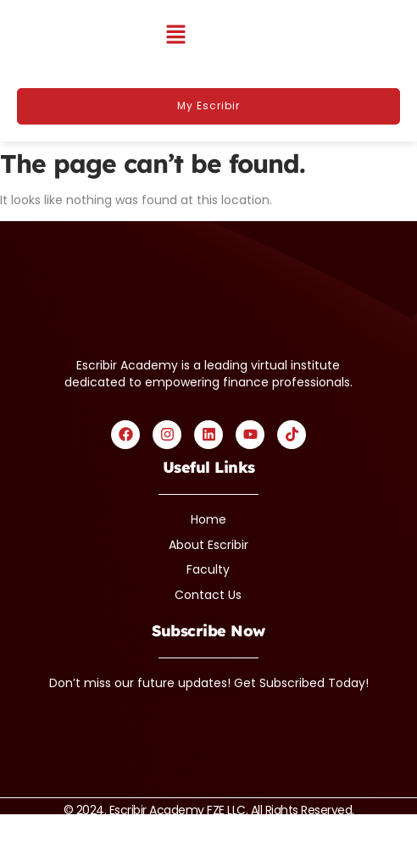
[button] (176, 35)
